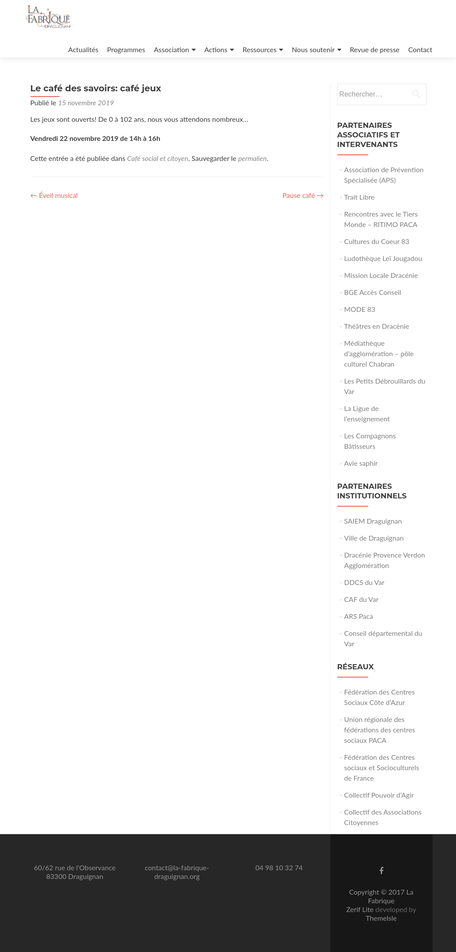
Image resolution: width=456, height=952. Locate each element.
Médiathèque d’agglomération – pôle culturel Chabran (379, 353)
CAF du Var (361, 599)
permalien (252, 158)
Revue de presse (374, 49)
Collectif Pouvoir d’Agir (379, 795)
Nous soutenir (313, 49)
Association (171, 49)
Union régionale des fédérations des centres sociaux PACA (379, 729)
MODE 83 (360, 309)
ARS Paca (358, 616)
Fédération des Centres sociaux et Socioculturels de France (381, 767)
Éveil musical (54, 195)
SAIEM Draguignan (373, 521)
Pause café (302, 195)
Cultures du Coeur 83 (376, 241)
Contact (420, 49)
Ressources (259, 49)
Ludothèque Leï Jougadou (383, 258)
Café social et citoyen (157, 158)
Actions (215, 49)
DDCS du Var (364, 582)
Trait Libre (359, 197)
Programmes (126, 49)
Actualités (83, 49)
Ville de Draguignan (374, 538)
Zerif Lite (360, 909)
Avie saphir (361, 463)
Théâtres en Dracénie (376, 326)
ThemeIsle (381, 918)
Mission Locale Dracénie (381, 275)
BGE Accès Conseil (372, 292)
